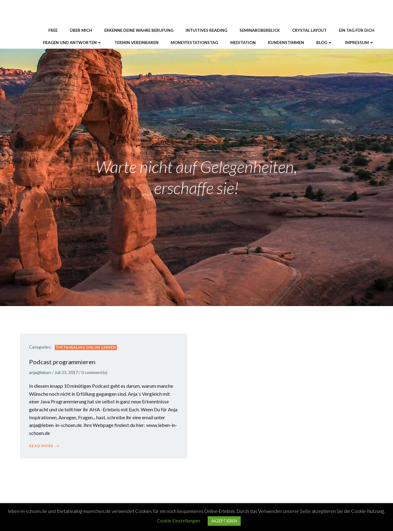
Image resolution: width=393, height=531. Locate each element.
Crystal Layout (309, 30)
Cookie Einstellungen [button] (178, 520)
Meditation (243, 42)
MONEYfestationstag (194, 42)
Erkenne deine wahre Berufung (138, 30)
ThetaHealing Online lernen (86, 347)
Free (52, 30)
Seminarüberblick (259, 30)
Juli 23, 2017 (66, 372)
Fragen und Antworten (72, 42)
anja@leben (40, 372)
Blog (324, 42)
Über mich (81, 30)
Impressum (359, 42)
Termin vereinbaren (136, 42)
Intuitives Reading (206, 30)
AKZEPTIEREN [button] (224, 520)
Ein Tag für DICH (356, 30)
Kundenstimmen (286, 42)
